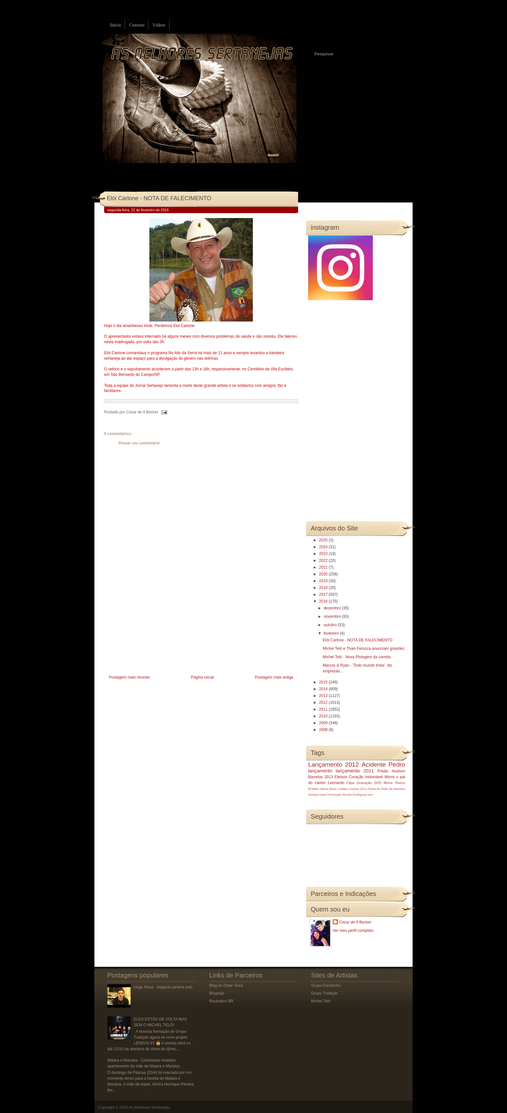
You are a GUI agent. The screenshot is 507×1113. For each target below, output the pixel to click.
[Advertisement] (152, 627)
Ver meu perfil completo (353, 930)
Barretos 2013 (320, 777)
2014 (324, 689)
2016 (324, 601)
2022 (324, 560)
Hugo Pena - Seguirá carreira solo (163, 987)
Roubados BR (221, 1001)
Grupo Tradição (324, 993)
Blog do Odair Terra (226, 985)
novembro (333, 616)
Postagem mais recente (129, 677)
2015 (324, 682)
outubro (331, 625)
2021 (324, 567)
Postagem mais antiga (274, 677)
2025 (324, 540)
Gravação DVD (369, 783)
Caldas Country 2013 (352, 789)
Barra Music (328, 789)
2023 (324, 553)
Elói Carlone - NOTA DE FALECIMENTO (159, 198)
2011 (324, 709)
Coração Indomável (366, 777)
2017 (324, 594)
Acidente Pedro (383, 764)
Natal (322, 794)
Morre (389, 777)
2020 (324, 574)
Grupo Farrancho (325, 985)
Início (115, 25)
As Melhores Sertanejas (149, 1107)
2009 (324, 723)
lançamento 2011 (355, 770)
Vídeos (158, 25)
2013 (324, 695)
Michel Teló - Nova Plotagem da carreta (357, 657)
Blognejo (216, 993)
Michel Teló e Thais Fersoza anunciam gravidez (364, 648)
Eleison (341, 777)
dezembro (333, 608)
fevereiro (332, 633)
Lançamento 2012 (333, 764)
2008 (324, 729)
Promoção (334, 794)
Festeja (313, 794)
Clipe (351, 783)
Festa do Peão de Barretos (386, 789)
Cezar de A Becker (355, 922)
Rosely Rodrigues (354, 794)
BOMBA (313, 789)
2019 (324, 581)
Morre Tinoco (394, 783)
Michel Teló (320, 1001)
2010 (324, 716)
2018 (324, 587)
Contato (137, 25)
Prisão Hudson (391, 771)
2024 (324, 547)
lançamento (320, 770)
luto (370, 794)
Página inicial (202, 677)
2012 (324, 702)
